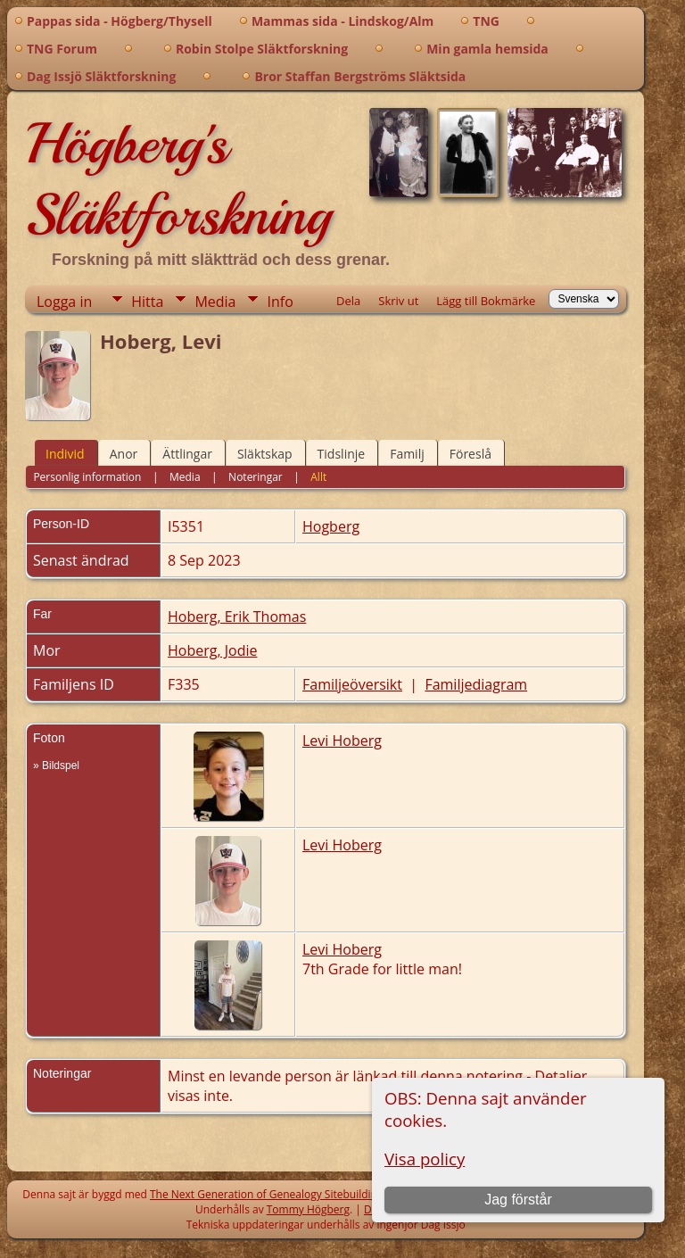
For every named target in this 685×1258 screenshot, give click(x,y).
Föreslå (470, 453)
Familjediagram (476, 684)
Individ (65, 453)
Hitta (147, 301)
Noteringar (255, 476)
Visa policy (424, 1158)
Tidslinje (342, 453)
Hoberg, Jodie (212, 650)
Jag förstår (518, 1199)
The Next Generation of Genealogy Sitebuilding (267, 1194)
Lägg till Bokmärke (485, 301)
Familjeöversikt (352, 684)
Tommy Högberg (308, 1209)
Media (214, 301)
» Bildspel (56, 765)
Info (280, 301)
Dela (348, 301)
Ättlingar (187, 453)
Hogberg (330, 526)
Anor (124, 453)
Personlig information (87, 476)
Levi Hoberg (342, 740)
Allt (318, 476)
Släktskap (265, 453)
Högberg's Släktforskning (178, 179)
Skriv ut (398, 301)
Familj (407, 453)
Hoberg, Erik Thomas (237, 616)
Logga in (64, 301)
